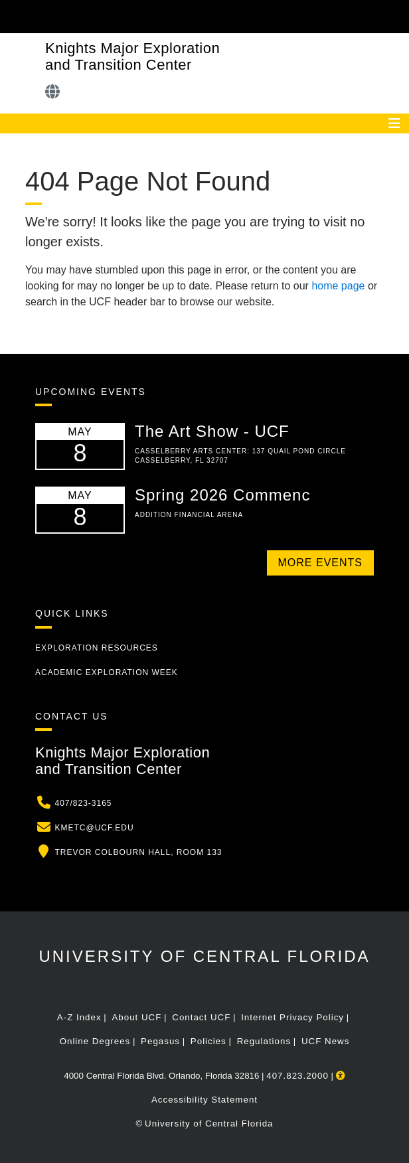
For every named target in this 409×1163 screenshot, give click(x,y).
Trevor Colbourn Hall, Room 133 (138, 852)
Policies (208, 1041)
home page (338, 285)
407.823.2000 (297, 1076)
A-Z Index (79, 1017)
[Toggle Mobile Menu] (396, 16)
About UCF (136, 1017)
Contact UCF (201, 1017)
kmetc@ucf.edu (93, 827)
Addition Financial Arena (189, 514)
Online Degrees (95, 1041)
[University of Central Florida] (101, 16)
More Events (320, 562)
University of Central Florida (204, 956)
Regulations (264, 1041)
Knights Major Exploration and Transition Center (132, 56)
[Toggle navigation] (394, 123)
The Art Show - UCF (212, 431)
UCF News (325, 1041)
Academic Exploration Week (106, 672)
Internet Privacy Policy (292, 1017)
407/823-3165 (83, 803)
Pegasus (160, 1041)
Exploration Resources (96, 648)
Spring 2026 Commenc (222, 495)
